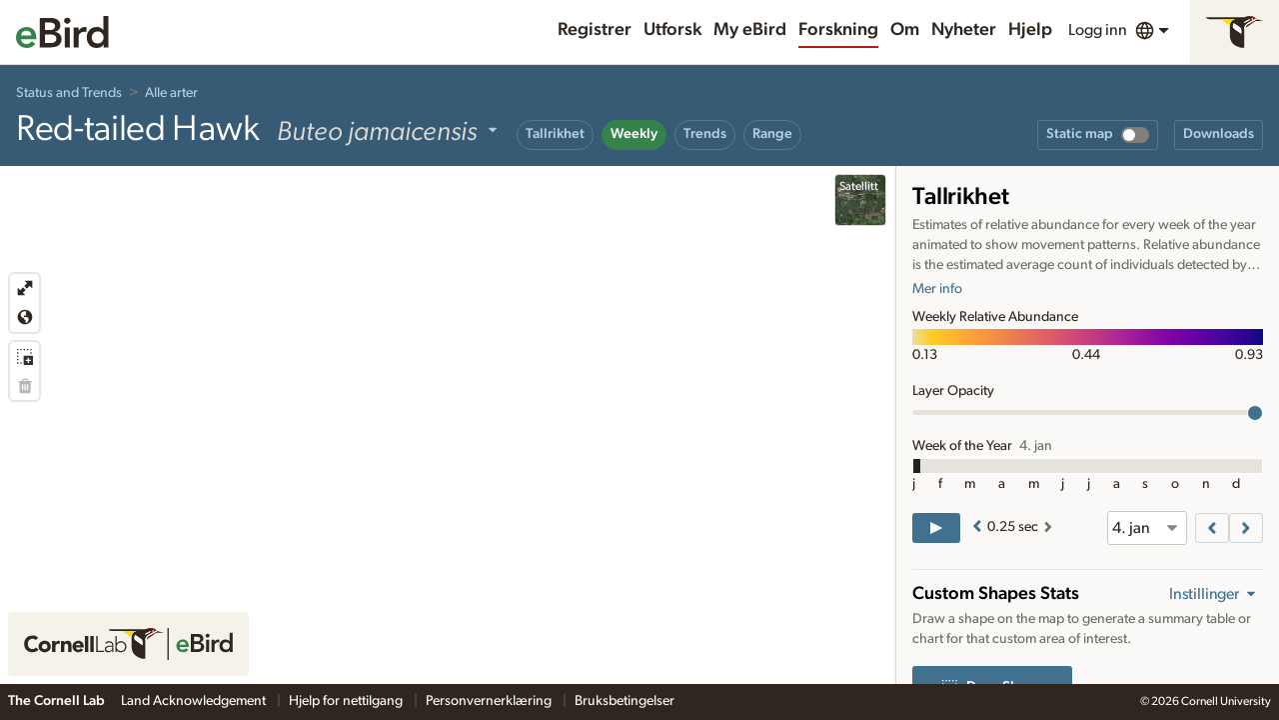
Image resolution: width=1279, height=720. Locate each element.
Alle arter (171, 93)
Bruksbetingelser (624, 701)
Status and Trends (69, 93)
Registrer (595, 30)
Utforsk (672, 30)
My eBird (749, 30)
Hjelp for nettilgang (347, 701)
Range (772, 134)
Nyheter (963, 30)
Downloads (1218, 134)
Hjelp (1030, 30)
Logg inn (1097, 30)
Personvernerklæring (490, 701)
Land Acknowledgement (195, 701)
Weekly (634, 134)
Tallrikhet (555, 134)
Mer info (937, 289)
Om (904, 30)
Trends (704, 134)
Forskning (838, 30)
